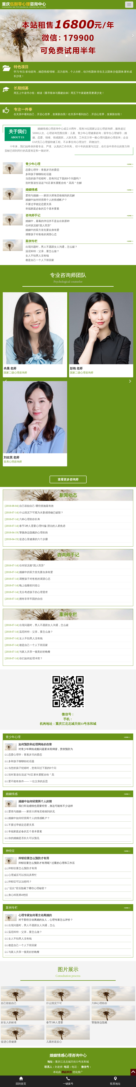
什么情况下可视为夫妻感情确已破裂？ (41, 512)
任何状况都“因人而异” (38, 225)
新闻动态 (68, 495)
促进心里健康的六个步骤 (33, 539)
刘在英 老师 (11, 457)
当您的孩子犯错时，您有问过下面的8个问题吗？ (53, 178)
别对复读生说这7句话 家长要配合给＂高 (31, 774)
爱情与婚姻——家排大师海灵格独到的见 (31, 811)
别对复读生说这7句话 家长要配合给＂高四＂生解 (54, 183)
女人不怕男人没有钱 (37, 255)
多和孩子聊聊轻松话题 (38, 174)
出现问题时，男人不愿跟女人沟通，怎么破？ (51, 246)
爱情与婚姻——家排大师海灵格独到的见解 (50, 195)
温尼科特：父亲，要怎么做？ (42, 251)
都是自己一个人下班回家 (40, 260)
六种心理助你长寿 (29, 519)
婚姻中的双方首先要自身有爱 (42, 230)
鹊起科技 (67, 1072)
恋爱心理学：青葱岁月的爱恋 (42, 169)
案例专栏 (68, 614)
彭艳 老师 (76, 368)
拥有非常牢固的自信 (31, 598)
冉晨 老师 (10, 368)
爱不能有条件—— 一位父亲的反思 (28, 781)
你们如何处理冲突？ (31, 658)
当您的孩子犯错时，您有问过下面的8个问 (32, 768)
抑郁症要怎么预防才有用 (22, 868)
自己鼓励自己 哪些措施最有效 (36, 506)
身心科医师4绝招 (19, 895)
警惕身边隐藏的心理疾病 (33, 532)
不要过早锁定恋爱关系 (38, 204)
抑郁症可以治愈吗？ (20, 881)
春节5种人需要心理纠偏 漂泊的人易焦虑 (42, 526)
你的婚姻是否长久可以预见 (23, 838)
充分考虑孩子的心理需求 (33, 592)
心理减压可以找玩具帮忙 (22, 875)
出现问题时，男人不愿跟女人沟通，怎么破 (43, 625)
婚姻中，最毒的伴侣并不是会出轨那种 (48, 221)
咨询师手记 (68, 554)
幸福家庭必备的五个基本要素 (42, 208)
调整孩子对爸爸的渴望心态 (41, 234)
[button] (3, 35)
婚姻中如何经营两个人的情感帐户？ (46, 199)
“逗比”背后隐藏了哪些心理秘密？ (27, 888)
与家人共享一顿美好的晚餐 (34, 651)
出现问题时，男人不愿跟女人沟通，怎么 (31, 925)
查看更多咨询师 (68, 479)
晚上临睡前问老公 (29, 585)
